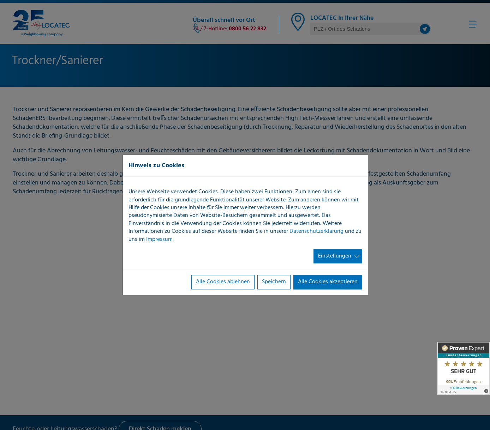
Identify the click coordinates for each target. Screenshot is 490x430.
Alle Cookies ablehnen (223, 282)
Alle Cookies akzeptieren (328, 282)
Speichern (274, 282)
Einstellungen (334, 256)
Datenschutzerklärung (316, 231)
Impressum (159, 239)
